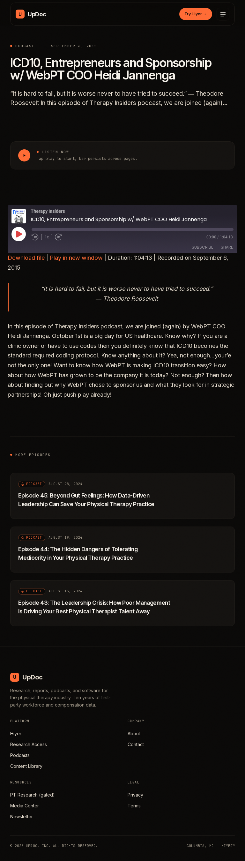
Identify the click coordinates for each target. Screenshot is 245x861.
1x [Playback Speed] (47, 237)
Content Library (26, 766)
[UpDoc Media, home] (31, 14)
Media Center (24, 805)
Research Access (28, 744)
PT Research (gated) (32, 794)
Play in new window (76, 257)
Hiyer (15, 733)
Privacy (135, 794)
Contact (136, 744)
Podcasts (20, 755)
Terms (134, 805)
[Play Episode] (18, 234)
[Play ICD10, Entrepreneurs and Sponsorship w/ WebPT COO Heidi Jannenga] (24, 155)
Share (227, 247)
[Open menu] (223, 14)
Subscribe (202, 247)
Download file (26, 257)
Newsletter (21, 816)
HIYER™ (228, 845)
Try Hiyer (195, 13)
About (134, 733)
